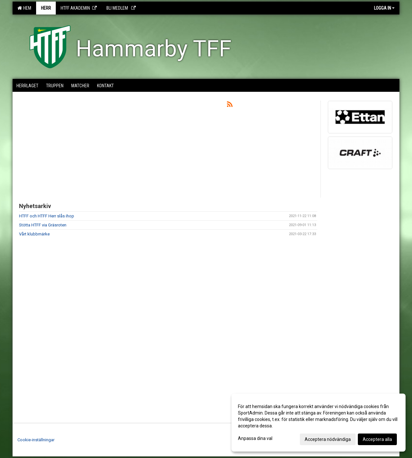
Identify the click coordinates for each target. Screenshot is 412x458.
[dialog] (318, 423)
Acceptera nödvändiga (328, 439)
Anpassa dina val (255, 438)
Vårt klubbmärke (34, 234)
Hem (24, 8)
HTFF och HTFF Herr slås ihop (46, 216)
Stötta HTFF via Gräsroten (42, 225)
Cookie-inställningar (35, 439)
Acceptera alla (377, 439)
